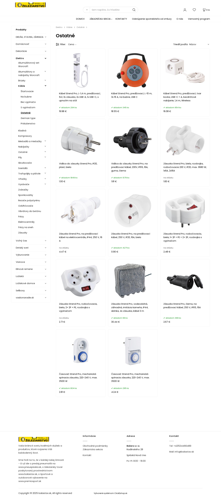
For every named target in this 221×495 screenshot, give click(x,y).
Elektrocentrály (26, 221)
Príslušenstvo (28, 123)
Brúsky (21, 80)
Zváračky (23, 189)
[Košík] (206, 9)
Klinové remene (24, 269)
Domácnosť (22, 44)
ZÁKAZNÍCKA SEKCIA (100, 18)
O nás (179, 18)
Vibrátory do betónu (29, 211)
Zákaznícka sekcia (93, 449)
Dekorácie (21, 51)
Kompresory (25, 136)
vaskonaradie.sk (25, 297)
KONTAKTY (121, 18)
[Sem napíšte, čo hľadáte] (114, 10)
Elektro (20, 58)
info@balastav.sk (184, 451)
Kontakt (87, 455)
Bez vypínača (28, 102)
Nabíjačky (23, 146)
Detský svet (22, 247)
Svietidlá (22, 168)
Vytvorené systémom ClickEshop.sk (110, 493)
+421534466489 (182, 445)
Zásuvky (22, 232)
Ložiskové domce (25, 283)
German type (28, 118)
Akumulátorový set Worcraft (28, 64)
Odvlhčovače (25, 205)
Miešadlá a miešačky (30, 141)
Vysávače (23, 184)
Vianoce (20, 262)
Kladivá (22, 130)
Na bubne (26, 96)
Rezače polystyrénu (29, 200)
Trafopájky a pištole (29, 173)
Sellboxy (20, 290)
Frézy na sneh (25, 227)
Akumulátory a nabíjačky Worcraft (29, 73)
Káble (21, 85)
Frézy (21, 216)
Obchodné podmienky (95, 445)
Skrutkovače (25, 162)
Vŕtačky (22, 179)
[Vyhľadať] (86, 10)
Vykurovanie (22, 254)
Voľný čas (21, 240)
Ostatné (26, 112)
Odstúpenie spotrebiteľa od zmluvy (152, 18)
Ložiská (20, 276)
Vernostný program (199, 18)
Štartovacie (27, 91)
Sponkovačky (25, 195)
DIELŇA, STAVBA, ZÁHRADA (29, 37)
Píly (20, 157)
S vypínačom (28, 107)
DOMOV (80, 18)
